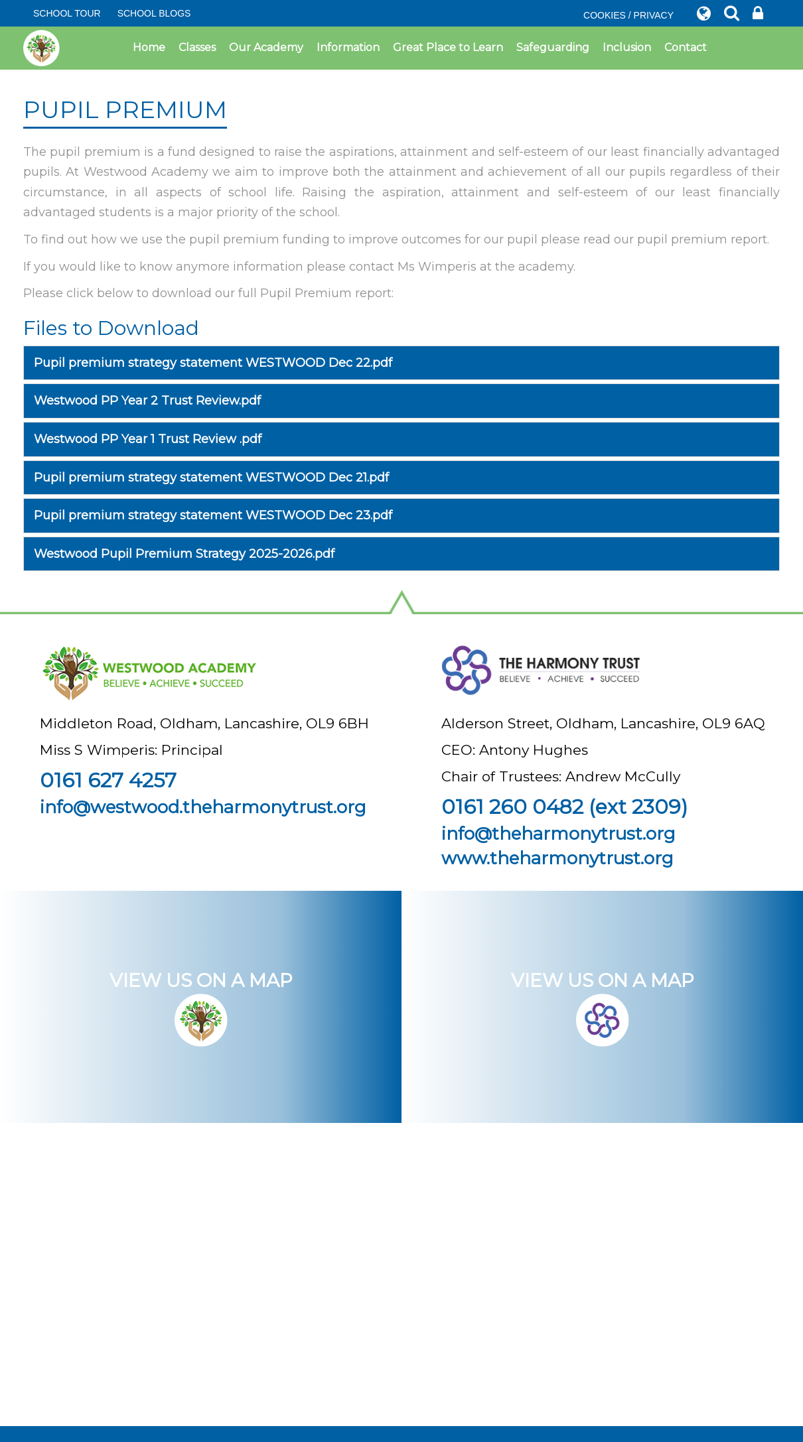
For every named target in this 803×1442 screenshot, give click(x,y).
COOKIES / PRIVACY (628, 15)
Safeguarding (552, 47)
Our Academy (266, 47)
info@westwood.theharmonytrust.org (203, 807)
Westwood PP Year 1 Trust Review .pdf (147, 439)
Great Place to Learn (448, 47)
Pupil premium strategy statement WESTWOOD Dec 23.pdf (213, 515)
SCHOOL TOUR (67, 13)
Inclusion (627, 47)
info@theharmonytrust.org (558, 833)
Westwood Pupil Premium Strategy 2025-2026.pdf (184, 554)
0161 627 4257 (108, 780)
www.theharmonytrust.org (557, 858)
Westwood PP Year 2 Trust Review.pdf (147, 400)
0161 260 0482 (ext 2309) (564, 807)
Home (149, 47)
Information (348, 47)
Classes (197, 47)
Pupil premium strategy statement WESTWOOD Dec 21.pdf (211, 477)
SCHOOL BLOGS (154, 13)
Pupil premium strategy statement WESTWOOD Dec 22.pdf (213, 363)
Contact (685, 47)
